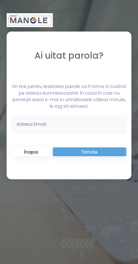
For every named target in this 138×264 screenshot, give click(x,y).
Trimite (89, 152)
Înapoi (31, 152)
